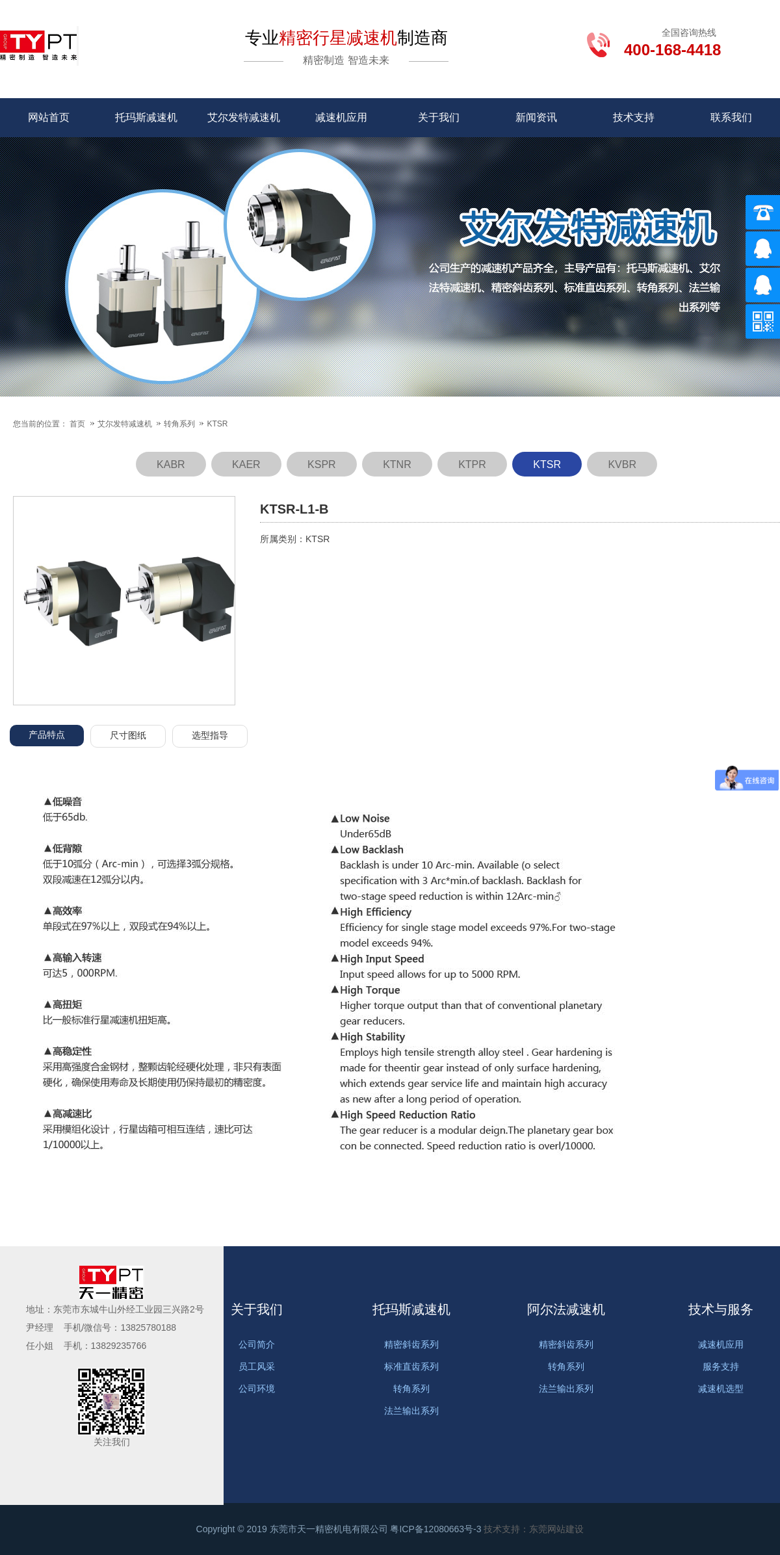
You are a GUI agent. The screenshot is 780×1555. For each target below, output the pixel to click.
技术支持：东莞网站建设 (534, 1529)
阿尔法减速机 (566, 1309)
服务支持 (721, 1366)
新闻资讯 (536, 117)
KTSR (217, 423)
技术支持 (634, 117)
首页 (77, 423)
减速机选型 (721, 1388)
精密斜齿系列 (411, 1344)
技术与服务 (720, 1309)
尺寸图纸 (128, 735)
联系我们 (731, 117)
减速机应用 (341, 117)
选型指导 (210, 735)
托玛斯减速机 (146, 117)
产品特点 (47, 734)
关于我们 (439, 117)
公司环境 (257, 1388)
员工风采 (257, 1366)
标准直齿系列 (411, 1366)
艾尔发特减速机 (243, 117)
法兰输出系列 (411, 1410)
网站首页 (49, 117)
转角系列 (180, 423)
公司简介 (257, 1344)
